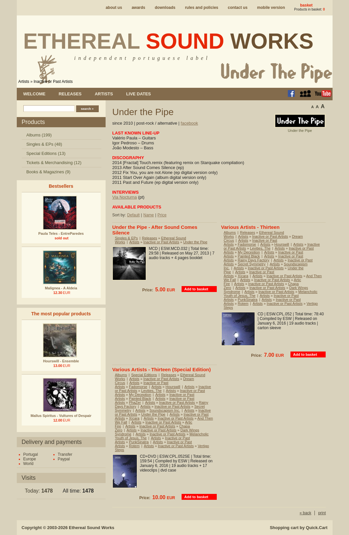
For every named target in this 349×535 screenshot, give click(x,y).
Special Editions (144, 375)
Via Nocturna (124, 197)
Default (133, 215)
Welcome (34, 93)
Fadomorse (247, 244)
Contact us (238, 7)
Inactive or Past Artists (53, 81)
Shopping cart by (298, 527)
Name (148, 215)
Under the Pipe (195, 242)
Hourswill (281, 244)
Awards (138, 7)
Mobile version (271, 7)
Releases (70, 93)
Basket (306, 5)
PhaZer (135, 402)
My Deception (249, 252)
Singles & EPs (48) (44, 144)
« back (305, 513)
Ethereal (168, 41)
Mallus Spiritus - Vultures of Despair (61, 416)
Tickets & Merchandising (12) (54, 162)
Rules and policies (201, 7)
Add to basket (196, 289)
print (322, 513)
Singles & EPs (126, 238)
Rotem (243, 303)
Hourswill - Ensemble (61, 361)
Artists (23, 81)
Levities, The (260, 248)
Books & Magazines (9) (48, 171)
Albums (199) (39, 135)
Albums (230, 232)
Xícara (243, 276)
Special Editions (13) (45, 153)
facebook (189, 123)
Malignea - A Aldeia (61, 288)
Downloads (165, 7)
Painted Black (249, 256)
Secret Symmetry (251, 264)
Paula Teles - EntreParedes (61, 233)
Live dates (138, 93)
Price (162, 215)
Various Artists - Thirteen (250, 227)
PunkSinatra (248, 300)
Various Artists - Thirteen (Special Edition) (161, 369)
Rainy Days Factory (253, 260)
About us (114, 7)
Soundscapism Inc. (164, 410)
